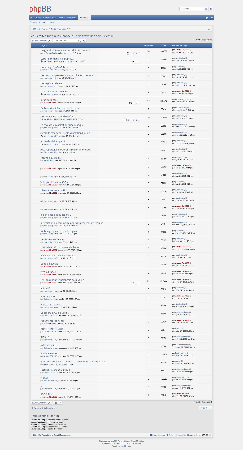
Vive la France (48, 271)
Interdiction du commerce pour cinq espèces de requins (71, 222)
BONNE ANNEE (48, 353)
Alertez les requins (50, 304)
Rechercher (36, 22)
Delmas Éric (48, 160)
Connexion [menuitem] (212, 18)
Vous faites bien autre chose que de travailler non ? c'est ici (72, 36)
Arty (111, 443)
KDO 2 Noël (46, 394)
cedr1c (46, 364)
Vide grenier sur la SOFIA (54, 182)
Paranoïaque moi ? (50, 157)
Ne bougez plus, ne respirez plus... (59, 231)
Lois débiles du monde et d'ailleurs (59, 247)
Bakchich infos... (49, 345)
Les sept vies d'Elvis (51, 83)
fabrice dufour (180, 353)
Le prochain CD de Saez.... (54, 312)
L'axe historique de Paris (54, 91)
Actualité (45, 288)
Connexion (50, 22)
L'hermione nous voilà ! (53, 190)
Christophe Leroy (50, 299)
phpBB (113, 441)
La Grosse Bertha (50, 53)
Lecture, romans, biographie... (57, 58)
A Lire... (44, 386)
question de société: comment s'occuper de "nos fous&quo (73, 361)
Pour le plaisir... (49, 296)
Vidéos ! (44, 377)
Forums (85, 18)
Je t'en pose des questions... (55, 214)
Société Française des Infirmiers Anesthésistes (56, 18)
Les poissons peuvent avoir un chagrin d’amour (66, 75)
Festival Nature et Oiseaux (55, 369)
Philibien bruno (181, 377)
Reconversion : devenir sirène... (57, 255)
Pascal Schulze (49, 380)
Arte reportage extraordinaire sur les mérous (65, 149)
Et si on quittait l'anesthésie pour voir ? (62, 279)
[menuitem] (206, 17)
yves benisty (180, 58)
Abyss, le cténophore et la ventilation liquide (65, 132)
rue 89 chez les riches (52, 320)
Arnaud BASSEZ (182, 50)
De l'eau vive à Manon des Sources (59, 108)
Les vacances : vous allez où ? (56, 116)
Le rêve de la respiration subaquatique (62, 124)
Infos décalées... (49, 99)
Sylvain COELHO (50, 332)
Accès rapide (32, 18)
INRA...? (44, 337)
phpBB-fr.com (126, 446)
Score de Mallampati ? (52, 141)
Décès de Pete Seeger (52, 239)
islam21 (178, 328)
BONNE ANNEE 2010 (51, 328)
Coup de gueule (49, 263)
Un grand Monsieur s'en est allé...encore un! (65, 50)
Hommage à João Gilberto (54, 67)
